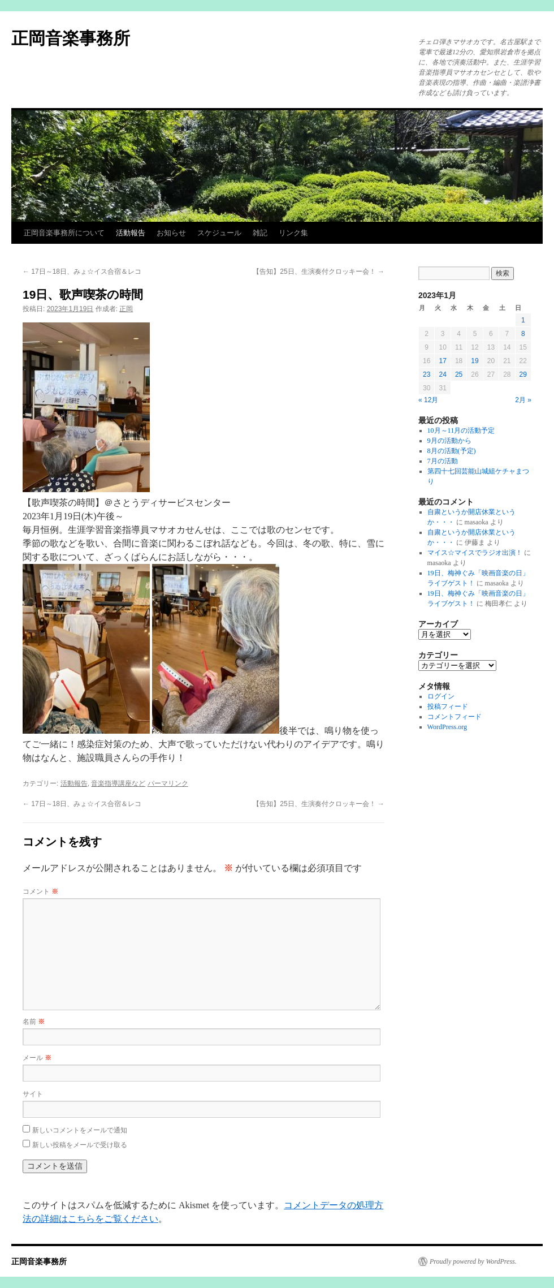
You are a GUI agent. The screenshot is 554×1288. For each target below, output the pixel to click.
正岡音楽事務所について (64, 233)
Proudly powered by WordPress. (473, 1261)
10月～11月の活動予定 (461, 430)
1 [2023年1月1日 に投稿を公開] (523, 320)
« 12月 (428, 400)
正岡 (126, 309)
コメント (40, 891)
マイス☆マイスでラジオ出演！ (474, 553)
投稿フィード (447, 706)
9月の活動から (449, 441)
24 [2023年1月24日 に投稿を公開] (442, 374)
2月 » (523, 400)
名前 (34, 1022)
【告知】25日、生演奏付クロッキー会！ (318, 271)
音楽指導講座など (118, 783)
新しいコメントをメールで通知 (79, 1130)
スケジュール (219, 233)
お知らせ (171, 233)
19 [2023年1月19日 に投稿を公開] (474, 361)
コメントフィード (454, 717)
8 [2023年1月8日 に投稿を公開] (523, 334)
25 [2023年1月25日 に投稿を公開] (458, 374)
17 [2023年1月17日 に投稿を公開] (442, 361)
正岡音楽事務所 (70, 38)
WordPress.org (447, 727)
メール (37, 1058)
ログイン (441, 696)
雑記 (260, 233)
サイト (33, 1094)
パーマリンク (168, 783)
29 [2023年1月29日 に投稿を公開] (523, 374)
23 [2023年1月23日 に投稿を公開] (426, 374)
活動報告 (130, 233)
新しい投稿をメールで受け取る (79, 1145)
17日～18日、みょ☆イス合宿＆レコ (82, 271)
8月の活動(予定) (451, 451)
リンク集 (293, 233)
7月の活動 (442, 461)
